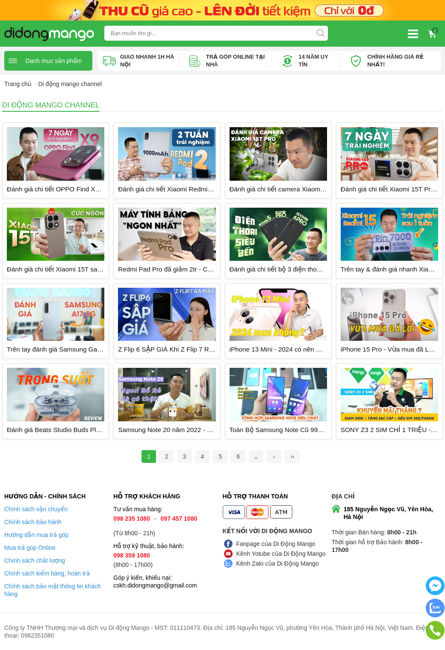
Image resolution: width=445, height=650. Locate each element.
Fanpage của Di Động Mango (275, 543)
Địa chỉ (343, 496)
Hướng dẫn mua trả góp (36, 534)
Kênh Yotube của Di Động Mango (281, 553)
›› (292, 456)
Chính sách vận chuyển (36, 509)
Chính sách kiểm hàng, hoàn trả (47, 573)
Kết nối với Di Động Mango (267, 531)
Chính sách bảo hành (33, 522)
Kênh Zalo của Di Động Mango (277, 563)
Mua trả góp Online (30, 547)
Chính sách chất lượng (34, 560)
